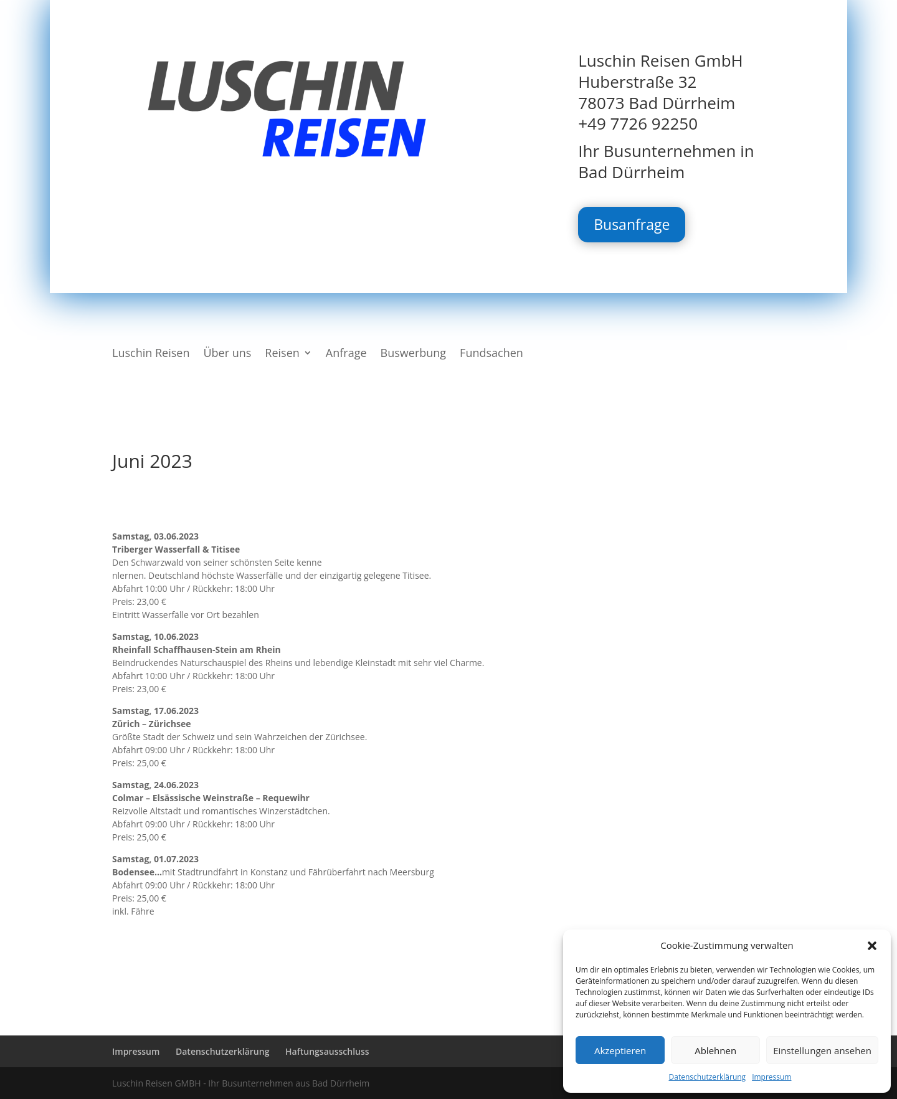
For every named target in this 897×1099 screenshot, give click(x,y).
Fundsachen (491, 354)
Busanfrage (632, 224)
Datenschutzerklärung (707, 1077)
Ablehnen (715, 1050)
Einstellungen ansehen (822, 1050)
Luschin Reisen (150, 354)
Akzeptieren (620, 1050)
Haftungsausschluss (327, 1051)
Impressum (771, 1077)
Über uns (227, 354)
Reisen (282, 354)
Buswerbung (414, 354)
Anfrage (346, 354)
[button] (872, 946)
